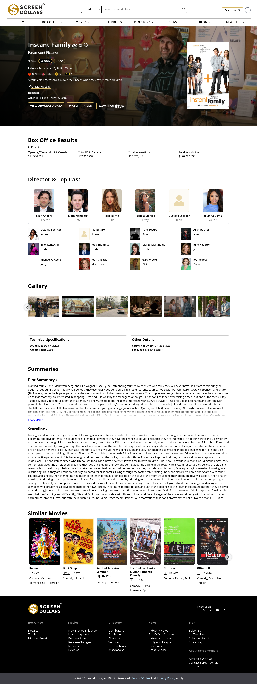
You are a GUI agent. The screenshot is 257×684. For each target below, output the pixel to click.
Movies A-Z (75, 646)
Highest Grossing (39, 638)
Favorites (232, 10)
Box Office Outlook (161, 634)
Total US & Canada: (90, 152)
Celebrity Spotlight (201, 638)
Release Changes (79, 642)
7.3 (72, 74)
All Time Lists (197, 634)
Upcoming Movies (80, 634)
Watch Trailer (80, 106)
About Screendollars (203, 650)
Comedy (45, 60)
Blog (192, 622)
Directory (115, 622)
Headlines (155, 646)
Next (228, 557)
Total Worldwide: (189, 152)
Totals (32, 634)
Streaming (196, 642)
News (152, 622)
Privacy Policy (166, 678)
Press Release (158, 650)
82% (35, 74)
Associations (116, 650)
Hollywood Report (161, 642)
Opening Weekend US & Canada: (48, 152)
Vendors (113, 642)
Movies (73, 622)
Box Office (35, 622)
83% (48, 74)
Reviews (73, 650)
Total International (140, 152)
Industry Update (160, 638)
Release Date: (37, 68)
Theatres (114, 638)
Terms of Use (141, 678)
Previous (27, 307)
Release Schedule (80, 638)
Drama (59, 60)
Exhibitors (114, 634)
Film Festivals (117, 646)
